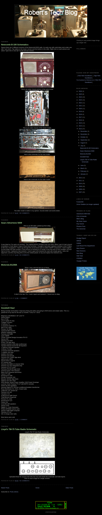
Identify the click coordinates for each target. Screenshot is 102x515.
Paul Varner (80, 224)
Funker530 (79, 202)
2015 (80, 123)
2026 (80, 91)
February (83, 171)
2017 (80, 117)
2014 (80, 126)
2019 (80, 111)
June (82, 165)
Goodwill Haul (8, 308)
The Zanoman (80, 229)
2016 (80, 120)
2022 (80, 103)
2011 (80, 180)
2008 (80, 189)
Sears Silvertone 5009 (11, 223)
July (81, 146)
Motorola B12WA (9, 265)
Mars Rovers (80, 248)
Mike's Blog (80, 219)
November (84, 134)
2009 (80, 186)
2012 (80, 178)
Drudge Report (81, 238)
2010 (80, 183)
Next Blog (79, 253)
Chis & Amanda (81, 216)
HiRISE (78, 241)
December (84, 131)
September (84, 140)
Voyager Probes (81, 261)
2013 (80, 129)
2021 (80, 106)
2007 (80, 192)
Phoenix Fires (80, 226)
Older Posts (69, 488)
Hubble (78, 243)
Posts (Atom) (14, 492)
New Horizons (80, 251)
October (83, 137)
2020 (80, 108)
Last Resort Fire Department (85, 246)
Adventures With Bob (83, 214)
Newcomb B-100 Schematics (14, 45)
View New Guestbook (85, 75)
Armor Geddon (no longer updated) (87, 204)
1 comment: (24, 298)
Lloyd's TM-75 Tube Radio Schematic (18, 429)
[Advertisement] (85, 318)
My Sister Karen (81, 221)
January (83, 174)
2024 (80, 97)
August (82, 143)
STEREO (79, 258)
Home (37, 488)
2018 (80, 114)
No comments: (25, 213)
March (82, 168)
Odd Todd (79, 256)
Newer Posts (5, 488)
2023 (80, 100)
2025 (80, 94)
